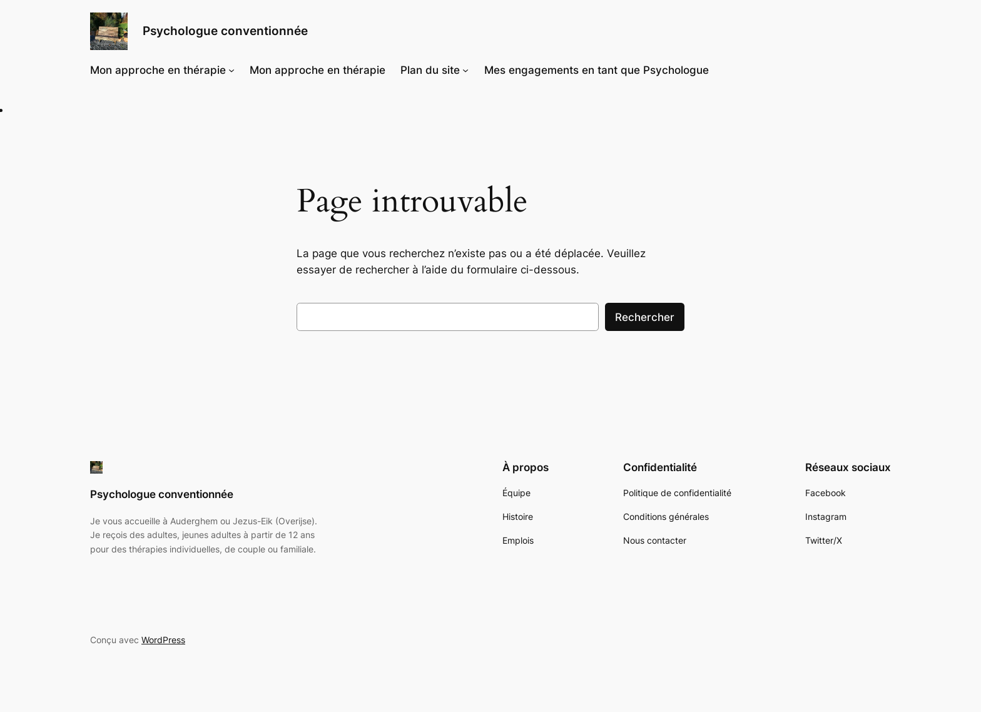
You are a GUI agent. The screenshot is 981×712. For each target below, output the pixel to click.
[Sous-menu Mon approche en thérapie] (231, 70)
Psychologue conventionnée (225, 30)
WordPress (163, 639)
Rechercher (644, 317)
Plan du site (430, 70)
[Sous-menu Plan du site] (465, 70)
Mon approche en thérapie (158, 70)
